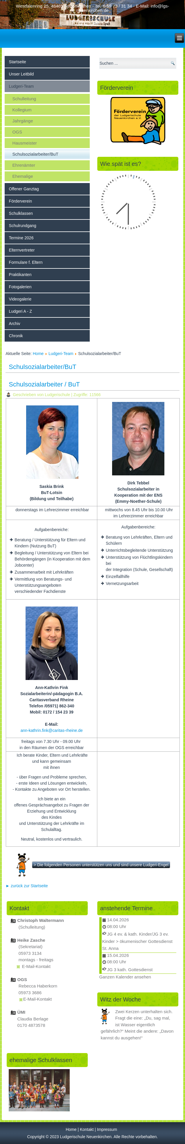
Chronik (16, 335)
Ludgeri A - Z (20, 311)
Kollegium (22, 109)
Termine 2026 (21, 238)
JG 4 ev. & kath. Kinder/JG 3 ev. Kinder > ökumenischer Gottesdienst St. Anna (137, 941)
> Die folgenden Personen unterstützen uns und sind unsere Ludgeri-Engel (101, 864)
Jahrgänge (22, 120)
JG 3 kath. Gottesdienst (130, 969)
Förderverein (20, 201)
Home (38, 353)
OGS (17, 131)
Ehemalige (22, 176)
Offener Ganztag (24, 189)
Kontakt (87, 1129)
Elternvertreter (22, 250)
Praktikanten (20, 274)
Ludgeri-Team (21, 86)
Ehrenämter (23, 165)
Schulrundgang (22, 225)
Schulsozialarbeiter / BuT (44, 384)
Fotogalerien (20, 286)
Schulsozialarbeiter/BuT (35, 154)
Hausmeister (24, 142)
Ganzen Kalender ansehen (125, 976)
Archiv (14, 323)
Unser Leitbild (21, 74)
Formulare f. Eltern (26, 262)
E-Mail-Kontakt (36, 966)
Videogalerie (20, 299)
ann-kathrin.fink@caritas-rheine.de (52, 730)
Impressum (107, 1129)
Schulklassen (21, 213)
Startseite (17, 61)
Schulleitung (24, 98)
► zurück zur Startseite (27, 885)
